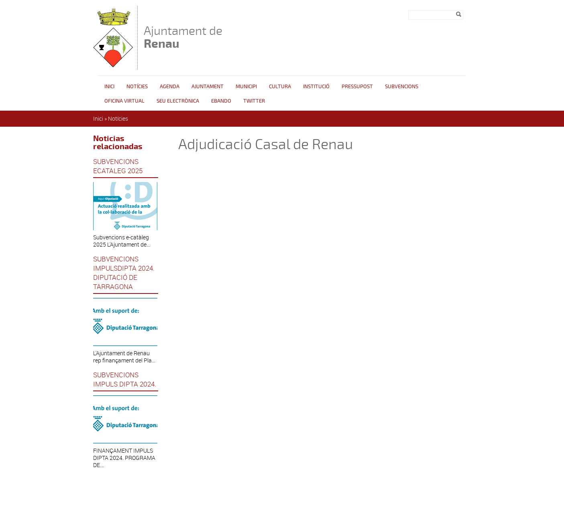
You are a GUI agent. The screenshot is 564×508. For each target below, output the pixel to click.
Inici (109, 86)
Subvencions (401, 86)
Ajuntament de (183, 37)
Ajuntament (207, 86)
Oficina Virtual (124, 101)
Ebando (221, 101)
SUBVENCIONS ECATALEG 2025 (118, 166)
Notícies (137, 86)
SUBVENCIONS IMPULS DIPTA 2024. (124, 379)
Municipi (246, 86)
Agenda (169, 86)
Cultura (280, 86)
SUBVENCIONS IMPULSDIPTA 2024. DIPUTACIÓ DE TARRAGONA (124, 272)
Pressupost (357, 86)
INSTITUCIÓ (316, 86)
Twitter (254, 101)
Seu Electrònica (178, 101)
